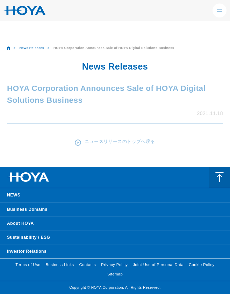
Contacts (87, 265)
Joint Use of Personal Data (158, 265)
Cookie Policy (202, 265)
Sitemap (115, 274)
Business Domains (27, 209)
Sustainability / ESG (28, 237)
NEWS (13, 195)
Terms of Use (27, 265)
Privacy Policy (114, 265)
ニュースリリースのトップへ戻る (120, 141)
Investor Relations (26, 251)
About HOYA (20, 223)
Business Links (60, 265)
